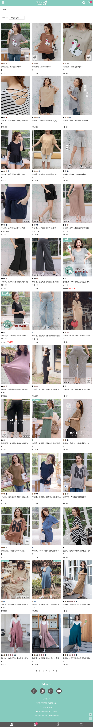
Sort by (5, 18)
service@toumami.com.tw (48, 711)
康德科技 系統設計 (46, 718)
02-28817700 (48, 707)
